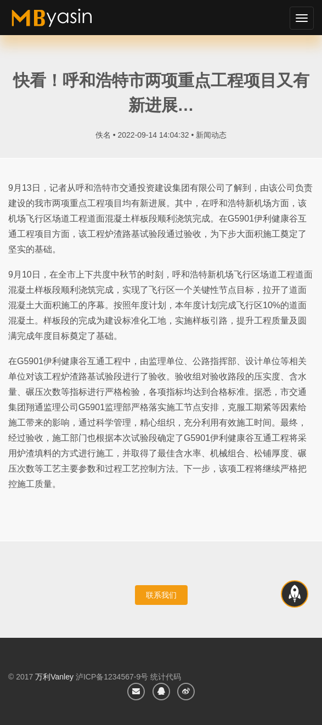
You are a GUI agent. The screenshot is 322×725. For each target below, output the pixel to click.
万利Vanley (54, 676)
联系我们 (161, 595)
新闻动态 (211, 135)
